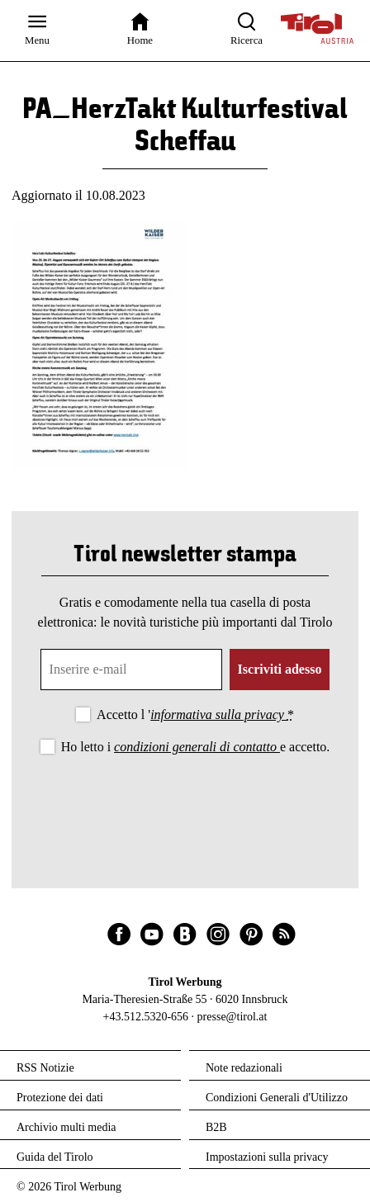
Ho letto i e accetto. (195, 747)
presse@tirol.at (232, 1016)
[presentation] (185, 804)
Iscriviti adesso (280, 669)
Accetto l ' (195, 714)
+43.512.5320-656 (146, 1016)
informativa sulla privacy (218, 714)
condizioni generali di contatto (197, 747)
